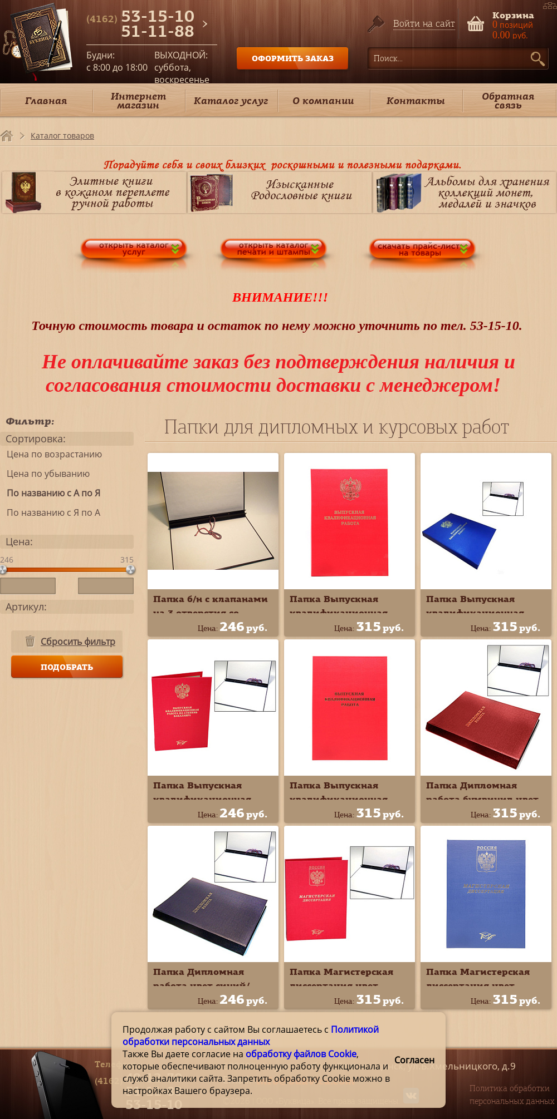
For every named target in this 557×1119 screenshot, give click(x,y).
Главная (46, 100)
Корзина (513, 14)
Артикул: (26, 606)
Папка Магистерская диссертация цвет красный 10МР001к (341, 985)
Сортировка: (36, 438)
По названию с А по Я (50, 493)
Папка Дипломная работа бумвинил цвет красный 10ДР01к (482, 799)
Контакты (416, 100)
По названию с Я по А (50, 512)
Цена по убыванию (45, 473)
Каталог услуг (231, 100)
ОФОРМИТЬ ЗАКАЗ (293, 58)
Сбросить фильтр (78, 641)
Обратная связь (508, 100)
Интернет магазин (138, 100)
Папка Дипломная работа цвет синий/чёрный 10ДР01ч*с (201, 985)
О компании (323, 100)
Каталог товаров (62, 135)
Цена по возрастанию (51, 454)
